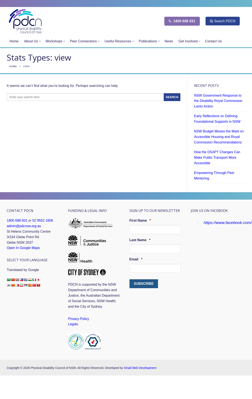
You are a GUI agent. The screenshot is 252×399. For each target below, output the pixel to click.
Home (13, 66)
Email (135, 259)
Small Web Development (140, 368)
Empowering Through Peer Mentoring (214, 175)
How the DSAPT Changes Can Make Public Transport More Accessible (217, 157)
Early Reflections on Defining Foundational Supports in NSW (217, 118)
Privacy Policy (78, 319)
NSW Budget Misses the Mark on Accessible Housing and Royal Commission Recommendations (219, 136)
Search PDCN (222, 21)
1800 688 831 (182, 21)
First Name (140, 220)
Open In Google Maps (23, 248)
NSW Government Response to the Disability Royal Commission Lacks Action (218, 101)
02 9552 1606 (42, 220)
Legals (73, 324)
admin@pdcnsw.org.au (24, 226)
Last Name (140, 240)
